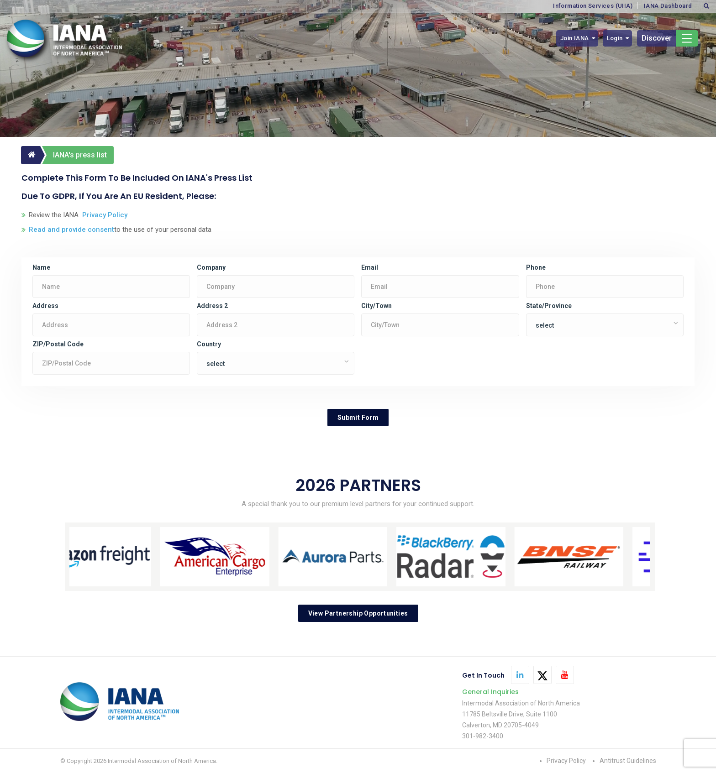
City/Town (376, 306)
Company (211, 267)
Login (615, 38)
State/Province (549, 306)
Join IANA (574, 38)
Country (209, 344)
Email (369, 267)
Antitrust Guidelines (628, 760)
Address (45, 306)
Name (41, 267)
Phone (536, 267)
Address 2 (212, 306)
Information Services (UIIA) (592, 5)
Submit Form (358, 417)
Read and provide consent (71, 229)
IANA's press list (80, 155)
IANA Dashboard (668, 5)
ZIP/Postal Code (58, 344)
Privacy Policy (103, 215)
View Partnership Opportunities (358, 613)
